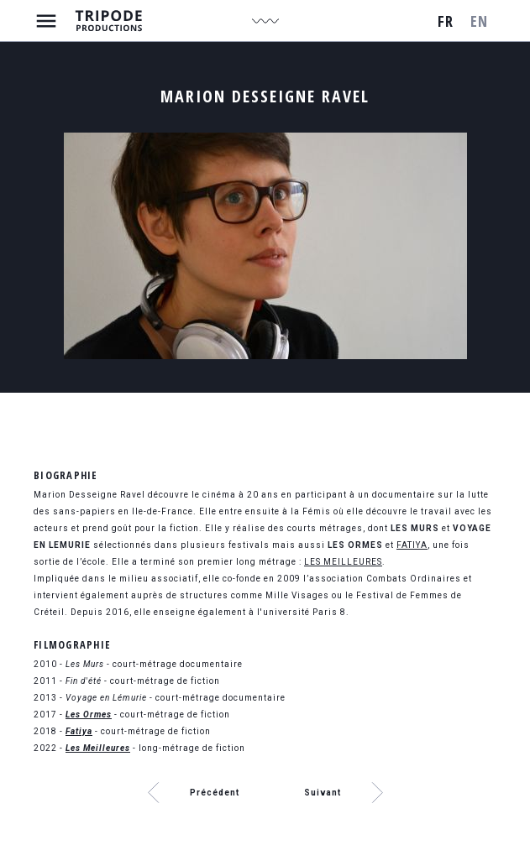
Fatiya (79, 731)
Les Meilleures (98, 748)
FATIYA (412, 545)
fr (446, 21)
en (479, 21)
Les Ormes (89, 714)
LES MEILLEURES (343, 561)
